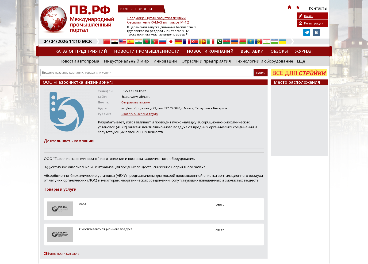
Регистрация (313, 23)
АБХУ (83, 203)
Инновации (165, 61)
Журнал (304, 51)
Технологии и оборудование (264, 61)
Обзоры (279, 51)
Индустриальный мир (126, 61)
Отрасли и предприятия (206, 61)
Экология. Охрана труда (139, 114)
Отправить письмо (135, 102)
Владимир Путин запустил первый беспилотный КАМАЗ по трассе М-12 (158, 20)
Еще (301, 61)
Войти (308, 16)
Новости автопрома (79, 61)
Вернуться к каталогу (63, 253)
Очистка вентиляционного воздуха (105, 229)
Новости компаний (210, 51)
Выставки (252, 51)
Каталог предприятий (81, 51)
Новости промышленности (147, 51)
